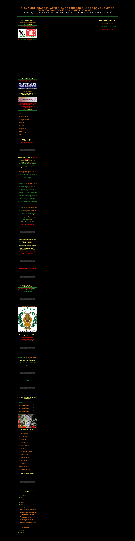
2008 (21, 534)
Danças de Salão (22, 120)
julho (22, 497)
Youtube (20, 135)
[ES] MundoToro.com (23, 454)
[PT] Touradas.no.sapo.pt (24, 443)
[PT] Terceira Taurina (23, 447)
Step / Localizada (22, 132)
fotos (35, 356)
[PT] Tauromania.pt (23, 438)
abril (22, 502)
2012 (21, 493)
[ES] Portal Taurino (23, 460)
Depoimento (21, 122)
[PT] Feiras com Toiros (24, 445)
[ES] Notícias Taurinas (23, 462)
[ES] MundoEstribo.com (24, 457)
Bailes (20, 113)
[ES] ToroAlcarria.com (23, 465)
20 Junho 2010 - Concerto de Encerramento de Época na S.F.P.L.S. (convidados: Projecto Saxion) (27, 171)
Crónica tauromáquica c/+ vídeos (27, 306)
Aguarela (21, 111)
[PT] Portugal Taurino (23, 436)
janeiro (22, 507)
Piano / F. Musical (22, 128)
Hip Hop (20, 126)
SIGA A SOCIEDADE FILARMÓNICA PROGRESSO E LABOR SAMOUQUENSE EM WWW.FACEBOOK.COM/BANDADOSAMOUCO (67, 9)
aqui (33, 165)
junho (22, 499)
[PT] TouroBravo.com (23, 442)
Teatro (20, 134)
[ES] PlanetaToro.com (23, 458)
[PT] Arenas (21, 448)
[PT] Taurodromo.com (23, 433)
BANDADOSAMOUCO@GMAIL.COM (28, 22)
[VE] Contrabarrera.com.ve (24, 467)
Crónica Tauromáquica (24, 119)
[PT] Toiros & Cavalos (23, 441)
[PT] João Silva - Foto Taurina (25, 451)
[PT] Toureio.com (22, 439)
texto (32, 356)
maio (22, 500)
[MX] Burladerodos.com (24, 466)
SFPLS (20, 131)
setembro (23, 495)
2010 (21, 530)
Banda (20, 114)
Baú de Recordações (23, 116)
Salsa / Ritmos (22, 129)
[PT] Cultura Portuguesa (24, 449)
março (22, 504)
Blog (20, 117)
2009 (21, 532)
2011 (21, 528)
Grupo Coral (21, 125)
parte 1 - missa (29, 357)
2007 (21, 535)
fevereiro (23, 506)
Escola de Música (22, 123)
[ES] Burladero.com (23, 456)
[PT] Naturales (22, 432)
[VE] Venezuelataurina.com (24, 469)
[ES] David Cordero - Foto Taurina (26, 453)
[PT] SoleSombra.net (23, 434)
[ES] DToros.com (22, 463)
